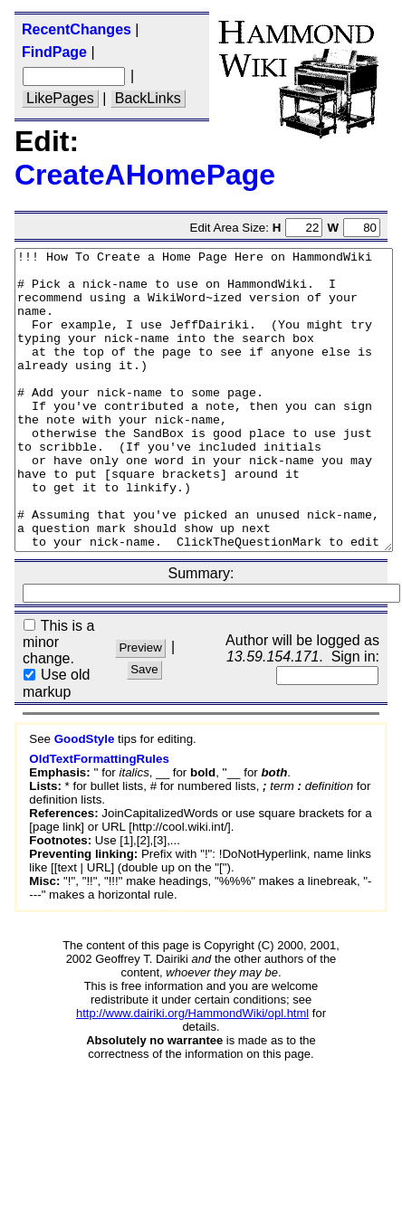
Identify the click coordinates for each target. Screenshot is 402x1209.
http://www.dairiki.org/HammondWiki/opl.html (192, 1073)
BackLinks (148, 98)
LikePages (60, 98)
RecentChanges (76, 29)
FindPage (54, 52)
